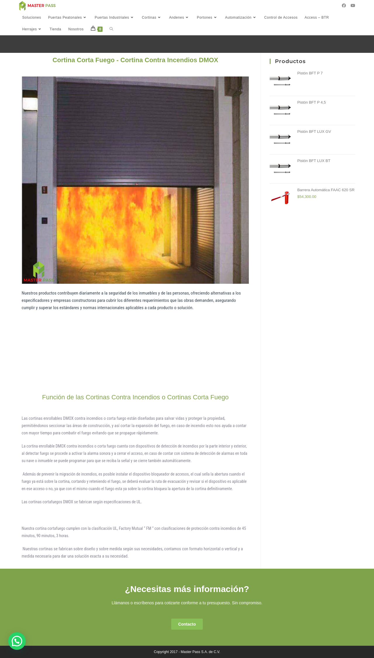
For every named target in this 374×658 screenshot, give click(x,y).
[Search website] (111, 29)
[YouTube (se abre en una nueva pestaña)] (353, 6)
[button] (187, 624)
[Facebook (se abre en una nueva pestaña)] (344, 6)
